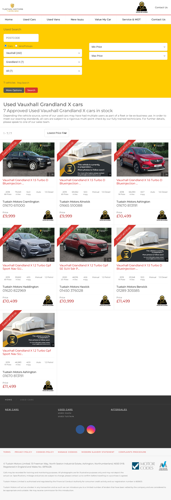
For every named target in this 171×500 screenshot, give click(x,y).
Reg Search (23, 82)
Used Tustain (66, 416)
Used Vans (53, 19)
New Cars (12, 409)
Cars (8, 46)
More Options (14, 90)
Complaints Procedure (132, 452)
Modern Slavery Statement (98, 452)
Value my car (103, 19)
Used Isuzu (65, 413)
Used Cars (29, 19)
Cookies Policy (45, 452)
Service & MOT (131, 19)
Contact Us (158, 19)
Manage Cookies (67, 452)
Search (31, 90)
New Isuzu (77, 19)
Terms (7, 452)
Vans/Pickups (23, 46)
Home (9, 19)
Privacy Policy (23, 452)
